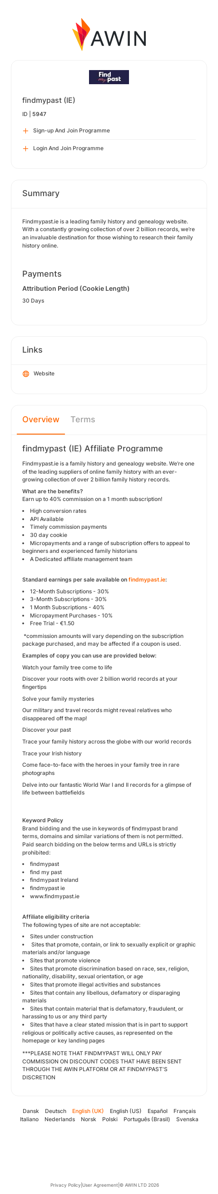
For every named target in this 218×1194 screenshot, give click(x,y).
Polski (110, 1119)
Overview (40, 419)
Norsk (88, 1119)
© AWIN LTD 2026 (139, 1185)
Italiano (29, 1119)
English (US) (126, 1111)
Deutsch (55, 1111)
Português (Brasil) (147, 1119)
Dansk (31, 1111)
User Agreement (100, 1185)
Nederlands (60, 1119)
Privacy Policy (65, 1185)
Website (38, 374)
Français (184, 1111)
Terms (82, 419)
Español (158, 1111)
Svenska (187, 1119)
